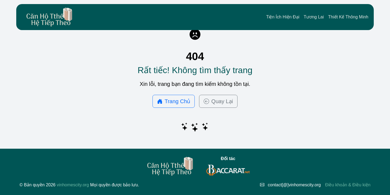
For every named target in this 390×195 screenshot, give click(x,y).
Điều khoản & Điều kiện (347, 185)
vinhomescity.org (73, 185)
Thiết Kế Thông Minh (348, 17)
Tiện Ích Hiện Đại (282, 17)
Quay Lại (218, 101)
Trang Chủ (173, 101)
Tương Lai (314, 17)
